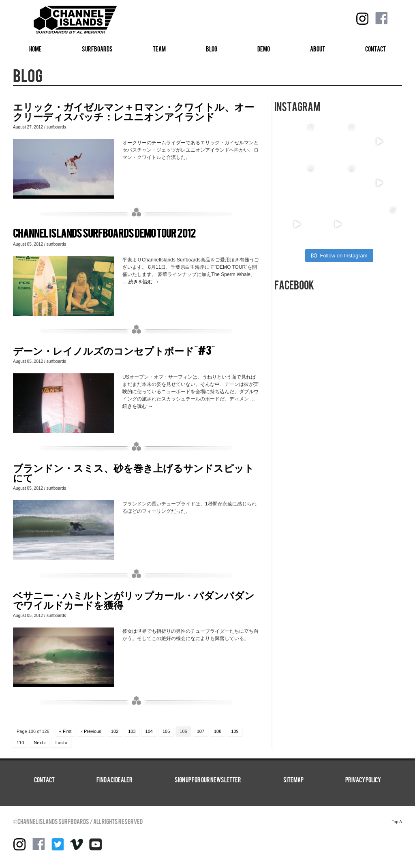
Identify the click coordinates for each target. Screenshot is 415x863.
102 (114, 731)
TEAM (159, 49)
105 (166, 731)
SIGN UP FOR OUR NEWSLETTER (208, 780)
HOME (35, 49)
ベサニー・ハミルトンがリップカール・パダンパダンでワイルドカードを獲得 (134, 600)
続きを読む (143, 282)
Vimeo (76, 844)
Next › (39, 742)
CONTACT (375, 49)
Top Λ (396, 822)
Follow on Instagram (339, 256)
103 (131, 731)
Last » (62, 742)
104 (149, 731)
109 (234, 731)
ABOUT (317, 49)
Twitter (57, 844)
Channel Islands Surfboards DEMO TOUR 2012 (104, 233)
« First (65, 731)
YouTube (95, 844)
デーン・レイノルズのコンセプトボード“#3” (114, 350)
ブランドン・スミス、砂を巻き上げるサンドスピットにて (133, 472)
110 (20, 742)
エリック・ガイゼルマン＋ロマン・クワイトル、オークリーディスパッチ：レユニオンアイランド (133, 111)
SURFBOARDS (97, 49)
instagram (362, 18)
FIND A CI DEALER (114, 780)
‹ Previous (91, 731)
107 (200, 731)
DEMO (263, 49)
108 (217, 731)
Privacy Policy (363, 780)
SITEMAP (293, 780)
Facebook (381, 18)
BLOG (211, 49)
